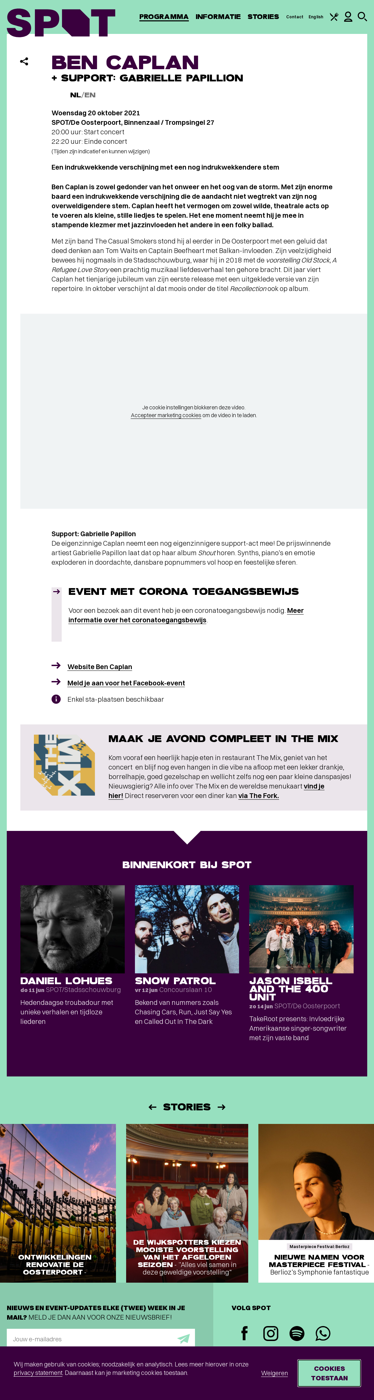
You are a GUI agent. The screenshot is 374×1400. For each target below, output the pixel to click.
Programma (164, 17)
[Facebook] (245, 1334)
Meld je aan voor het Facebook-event (126, 683)
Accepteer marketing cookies (166, 415)
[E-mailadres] (101, 1339)
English (316, 16)
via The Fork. (258, 795)
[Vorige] (151, 1107)
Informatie (218, 17)
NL (75, 95)
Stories (263, 17)
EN (90, 95)
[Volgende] (222, 1107)
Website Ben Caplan (99, 666)
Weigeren (274, 1373)
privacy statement (38, 1373)
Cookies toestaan (329, 1373)
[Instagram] (271, 1334)
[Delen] (24, 61)
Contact (295, 16)
